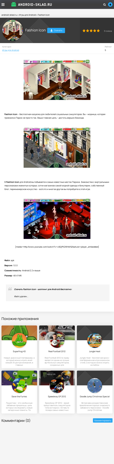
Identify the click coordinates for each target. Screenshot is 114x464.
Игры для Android (27, 14)
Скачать (56, 31)
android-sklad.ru (9, 14)
